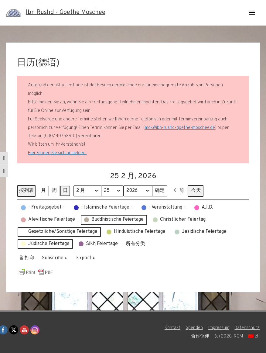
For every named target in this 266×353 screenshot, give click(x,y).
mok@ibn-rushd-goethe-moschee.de (180, 128)
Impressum (218, 328)
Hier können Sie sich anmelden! (57, 153)
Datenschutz (247, 328)
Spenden (194, 328)
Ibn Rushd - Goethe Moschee (65, 13)
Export (86, 258)
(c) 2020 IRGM (228, 336)
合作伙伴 (200, 336)
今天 (196, 191)
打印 (26, 259)
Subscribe (55, 258)
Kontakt (172, 328)
